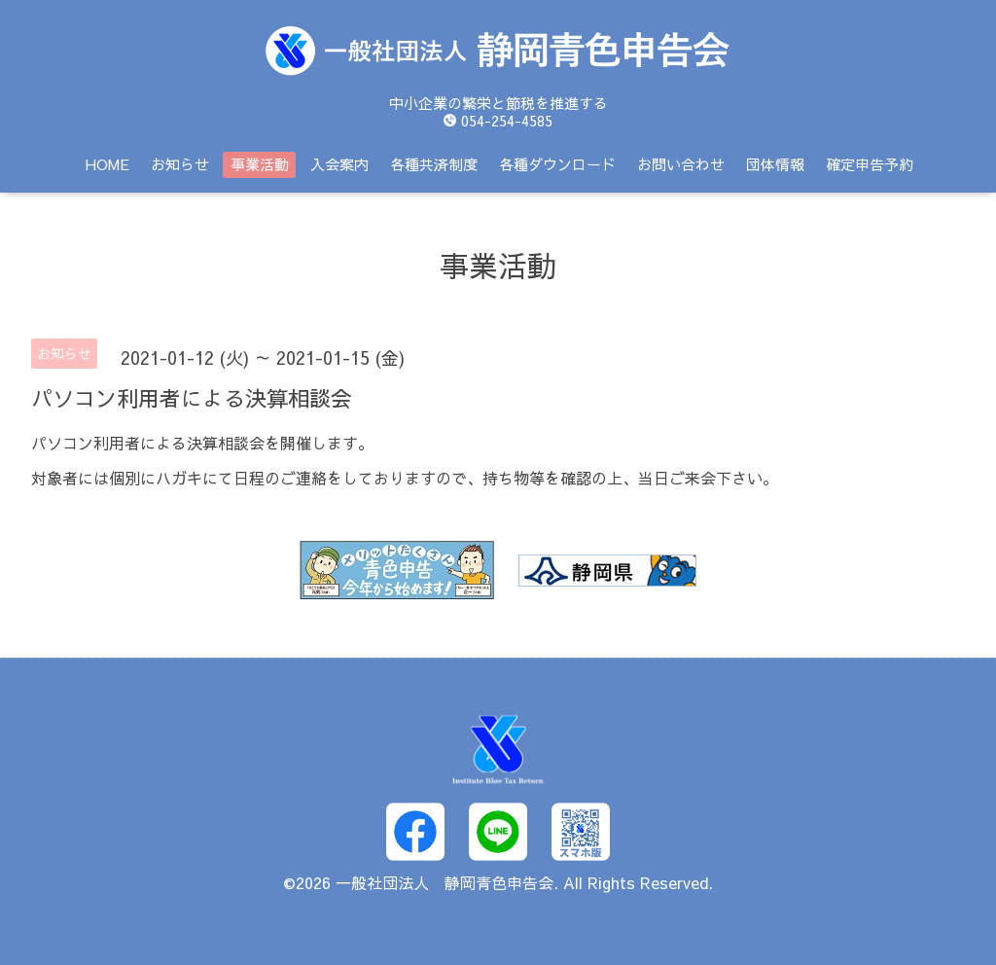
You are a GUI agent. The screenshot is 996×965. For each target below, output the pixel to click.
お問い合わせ (681, 164)
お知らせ (180, 164)
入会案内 (339, 164)
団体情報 (775, 164)
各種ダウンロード (557, 164)
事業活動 (260, 164)
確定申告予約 (869, 164)
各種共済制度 (434, 164)
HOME (107, 164)
